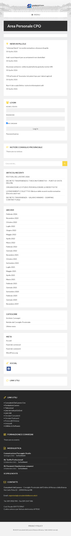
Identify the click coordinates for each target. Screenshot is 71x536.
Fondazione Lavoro (12, 405)
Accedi (8, 341)
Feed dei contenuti (13, 345)
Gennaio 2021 (11, 287)
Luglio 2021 (10, 267)
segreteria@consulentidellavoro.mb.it (23, 495)
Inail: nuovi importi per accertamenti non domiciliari (25, 57)
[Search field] (34, 163)
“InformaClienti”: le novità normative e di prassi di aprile (27, 48)
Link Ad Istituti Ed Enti (13, 410)
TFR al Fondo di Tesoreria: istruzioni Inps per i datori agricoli (29, 76)
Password (10, 115)
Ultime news (11, 326)
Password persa (12, 134)
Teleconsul (9, 408)
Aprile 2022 (10, 238)
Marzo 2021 (10, 279)
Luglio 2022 (10, 226)
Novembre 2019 (12, 304)
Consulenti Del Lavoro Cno (15, 403)
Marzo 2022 (10, 243)
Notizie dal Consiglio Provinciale (18, 322)
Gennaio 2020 (11, 300)
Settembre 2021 (12, 263)
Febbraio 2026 (11, 214)
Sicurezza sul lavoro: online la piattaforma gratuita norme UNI (29, 67)
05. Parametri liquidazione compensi (18, 466)
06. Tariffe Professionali (13, 460)
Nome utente (11, 106)
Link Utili (8, 413)
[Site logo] (35, 7)
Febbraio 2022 (11, 247)
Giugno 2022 (11, 230)
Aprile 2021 (10, 275)
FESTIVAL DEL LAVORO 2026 (17, 177)
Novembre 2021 (12, 255)
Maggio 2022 (11, 234)
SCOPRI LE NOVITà (11, 474)
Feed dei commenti (13, 349)
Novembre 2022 (12, 218)
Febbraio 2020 (11, 296)
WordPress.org (12, 353)
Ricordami (11, 123)
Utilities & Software (12, 426)
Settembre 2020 (12, 292)
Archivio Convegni (13, 318)
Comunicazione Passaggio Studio (17, 453)
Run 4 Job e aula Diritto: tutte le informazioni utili (25, 85)
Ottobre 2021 (11, 259)
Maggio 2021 (11, 271)
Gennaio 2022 (11, 251)
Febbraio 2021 (11, 283)
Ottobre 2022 (11, 222)
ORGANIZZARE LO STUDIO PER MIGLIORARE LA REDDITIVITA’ (32, 187)
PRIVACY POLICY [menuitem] (35, 526)
